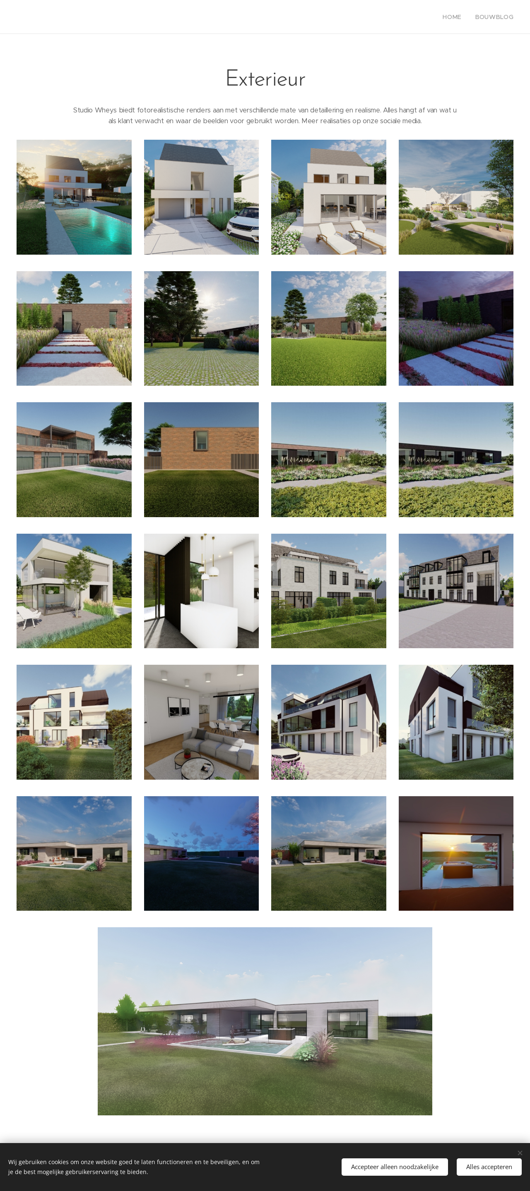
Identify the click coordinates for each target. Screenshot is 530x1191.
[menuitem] (459, 17)
